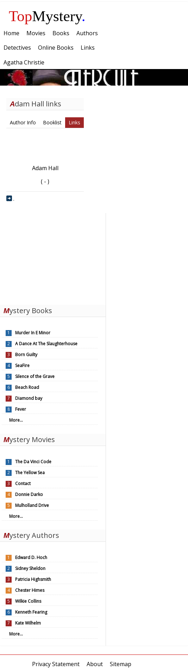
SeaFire (22, 365)
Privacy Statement (56, 664)
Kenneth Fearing (31, 612)
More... (16, 420)
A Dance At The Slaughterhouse (46, 344)
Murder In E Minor (32, 333)
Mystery (47, 16)
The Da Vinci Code (33, 462)
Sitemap (120, 664)
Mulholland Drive (32, 505)
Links (74, 122)
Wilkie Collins (28, 601)
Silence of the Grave (35, 376)
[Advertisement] (53, 257)
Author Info (23, 122)
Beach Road (27, 387)
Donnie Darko (29, 494)
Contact (23, 483)
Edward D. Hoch (31, 557)
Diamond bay (28, 398)
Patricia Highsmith (33, 579)
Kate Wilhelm (28, 623)
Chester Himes (29, 590)
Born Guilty (26, 355)
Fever (20, 409)
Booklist (52, 122)
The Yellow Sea (30, 473)
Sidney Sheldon (30, 568)
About (95, 664)
